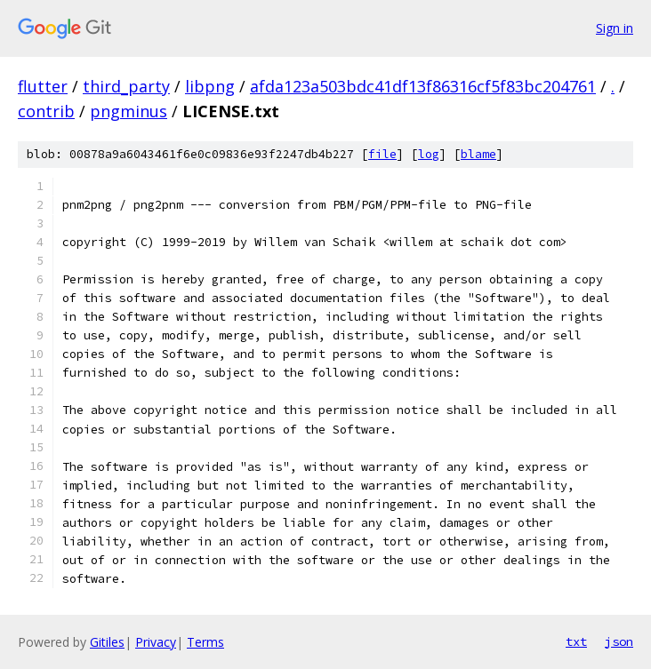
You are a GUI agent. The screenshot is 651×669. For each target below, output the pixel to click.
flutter (43, 86)
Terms (205, 641)
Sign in (614, 28)
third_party (126, 86)
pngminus (128, 111)
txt (576, 641)
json (619, 641)
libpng (210, 86)
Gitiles (107, 641)
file (382, 154)
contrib (46, 111)
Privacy (155, 641)
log (428, 154)
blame (478, 154)
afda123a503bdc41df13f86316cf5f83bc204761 (423, 86)
